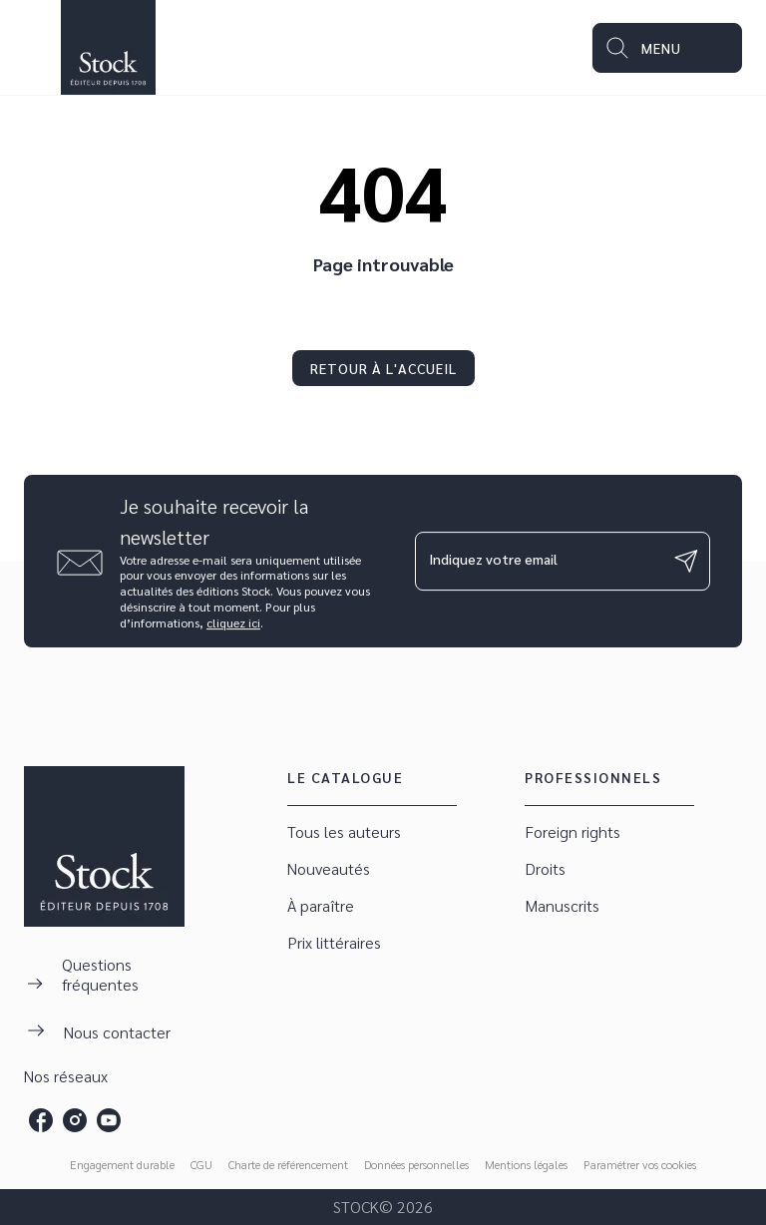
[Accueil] (108, 47)
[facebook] (41, 1120)
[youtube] (109, 1120)
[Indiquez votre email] (537, 561)
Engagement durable (122, 1164)
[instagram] (75, 1120)
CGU (201, 1164)
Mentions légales (526, 1164)
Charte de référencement (288, 1164)
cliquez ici (233, 622)
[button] (383, 368)
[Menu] (667, 48)
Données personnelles (416, 1164)
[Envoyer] (686, 562)
